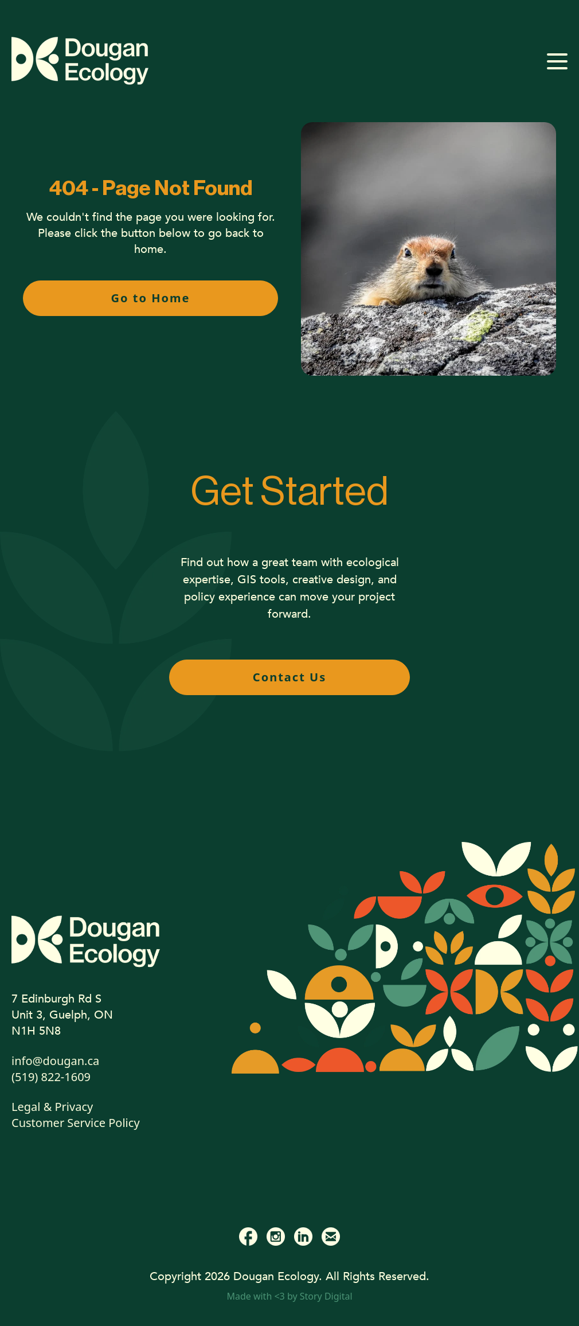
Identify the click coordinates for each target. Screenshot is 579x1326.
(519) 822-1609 (51, 1077)
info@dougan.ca (55, 1060)
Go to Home (150, 298)
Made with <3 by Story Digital (289, 1296)
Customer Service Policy (75, 1122)
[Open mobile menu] (557, 61)
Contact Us (289, 677)
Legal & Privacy (52, 1106)
